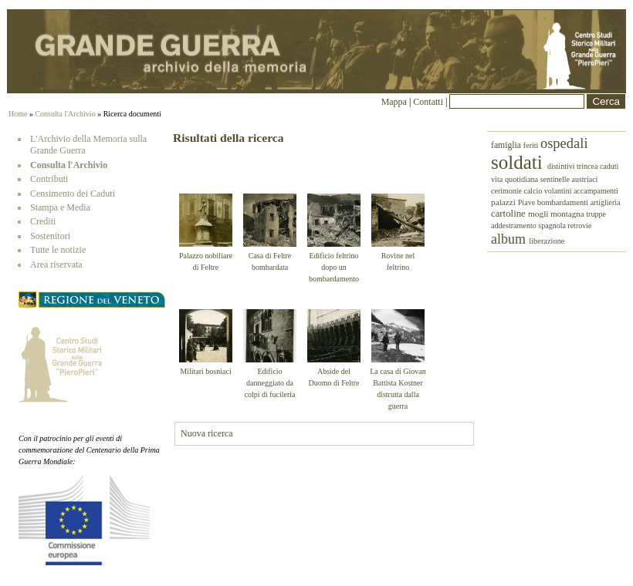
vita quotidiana (515, 179)
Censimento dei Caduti (72, 193)
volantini (559, 191)
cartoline (509, 213)
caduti (609, 166)
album (510, 239)
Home (17, 113)
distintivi (562, 166)
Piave (527, 202)
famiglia (507, 145)
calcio (533, 191)
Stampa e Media (60, 207)
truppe (596, 214)
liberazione (546, 241)
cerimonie (507, 191)
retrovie (579, 225)
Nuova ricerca (207, 433)
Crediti (43, 221)
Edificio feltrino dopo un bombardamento (334, 267)
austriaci (585, 179)
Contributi (49, 178)
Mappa (394, 101)
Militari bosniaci (205, 371)
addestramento (514, 225)
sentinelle (556, 179)
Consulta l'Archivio (65, 113)
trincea (588, 166)
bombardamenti (564, 202)
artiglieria (606, 202)
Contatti (429, 101)
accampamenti (596, 191)
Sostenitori (50, 236)
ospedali (564, 143)
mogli (539, 213)
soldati (519, 162)
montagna (568, 213)
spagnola (552, 225)
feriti (531, 145)
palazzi (504, 202)
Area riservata (56, 264)
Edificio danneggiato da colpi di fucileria (269, 383)
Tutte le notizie (58, 249)
